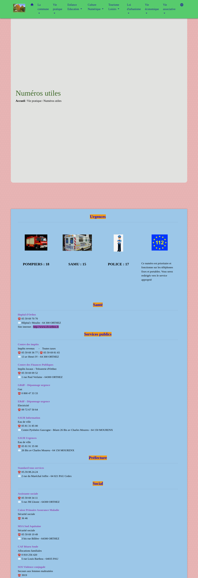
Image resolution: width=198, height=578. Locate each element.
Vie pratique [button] (57, 7)
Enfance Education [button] (73, 7)
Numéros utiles (52, 100)
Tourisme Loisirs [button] (113, 7)
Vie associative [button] (169, 7)
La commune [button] (43, 7)
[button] (32, 5)
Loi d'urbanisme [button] (134, 7)
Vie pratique (34, 100)
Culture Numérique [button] (94, 7)
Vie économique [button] (152, 7)
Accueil (20, 100)
